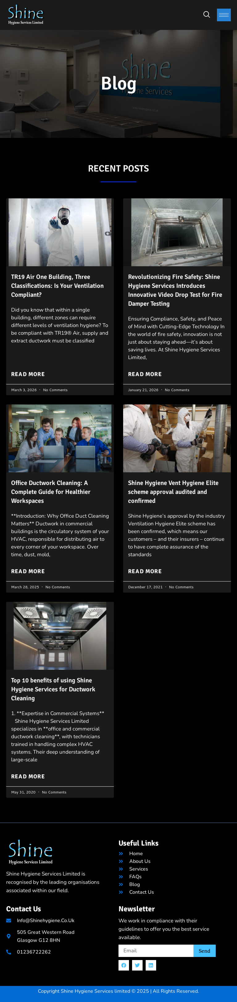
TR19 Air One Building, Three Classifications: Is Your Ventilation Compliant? (53, 285)
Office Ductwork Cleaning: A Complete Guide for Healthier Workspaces (54, 490)
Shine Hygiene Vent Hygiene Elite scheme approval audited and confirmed (177, 490)
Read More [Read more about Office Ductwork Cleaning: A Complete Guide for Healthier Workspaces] (27, 569)
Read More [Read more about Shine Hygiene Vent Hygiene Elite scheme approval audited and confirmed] (144, 569)
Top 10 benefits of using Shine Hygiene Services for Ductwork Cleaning (55, 686)
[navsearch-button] (206, 14)
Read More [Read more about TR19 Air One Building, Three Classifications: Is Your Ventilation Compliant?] (27, 373)
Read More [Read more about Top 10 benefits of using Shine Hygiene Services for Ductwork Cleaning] (27, 773)
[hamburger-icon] (224, 15)
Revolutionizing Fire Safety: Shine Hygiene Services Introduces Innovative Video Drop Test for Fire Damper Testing (176, 289)
